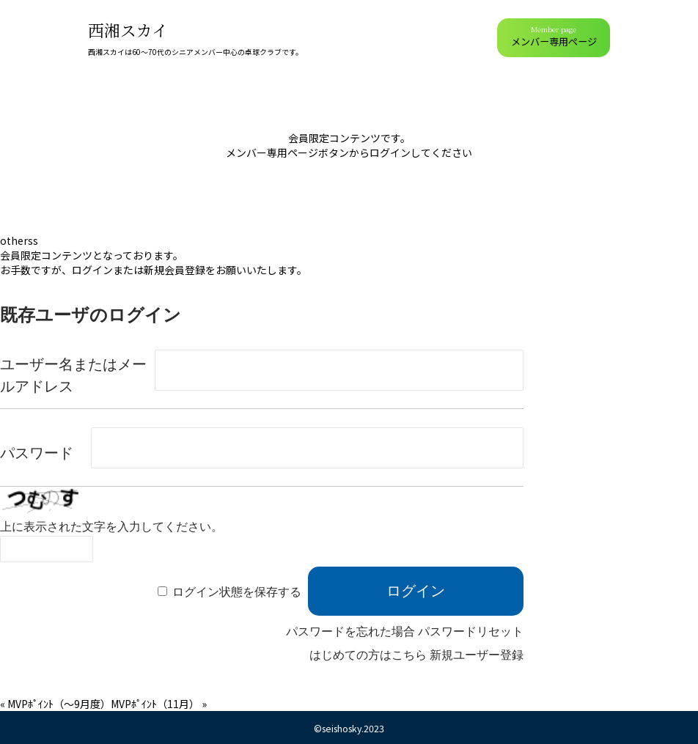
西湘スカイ (128, 29)
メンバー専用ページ (554, 36)
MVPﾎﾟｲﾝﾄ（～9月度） (59, 703)
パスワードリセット (471, 631)
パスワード (36, 453)
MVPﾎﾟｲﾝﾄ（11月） (155, 703)
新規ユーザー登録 (477, 655)
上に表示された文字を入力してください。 (111, 526)
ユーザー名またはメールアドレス (73, 375)
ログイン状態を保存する (236, 592)
